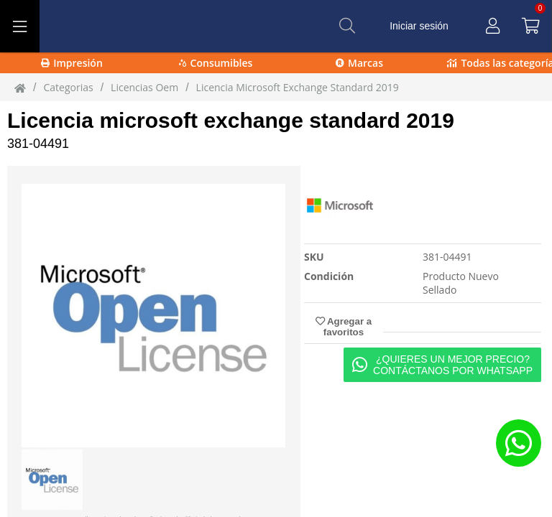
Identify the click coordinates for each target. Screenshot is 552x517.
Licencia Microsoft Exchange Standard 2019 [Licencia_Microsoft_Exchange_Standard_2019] (297, 87)
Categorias (68, 87)
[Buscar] (347, 26)
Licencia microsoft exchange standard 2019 (230, 120)
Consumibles (216, 63)
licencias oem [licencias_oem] (144, 87)
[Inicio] (20, 87)
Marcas (359, 63)
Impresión (72, 63)
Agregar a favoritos (344, 326)
